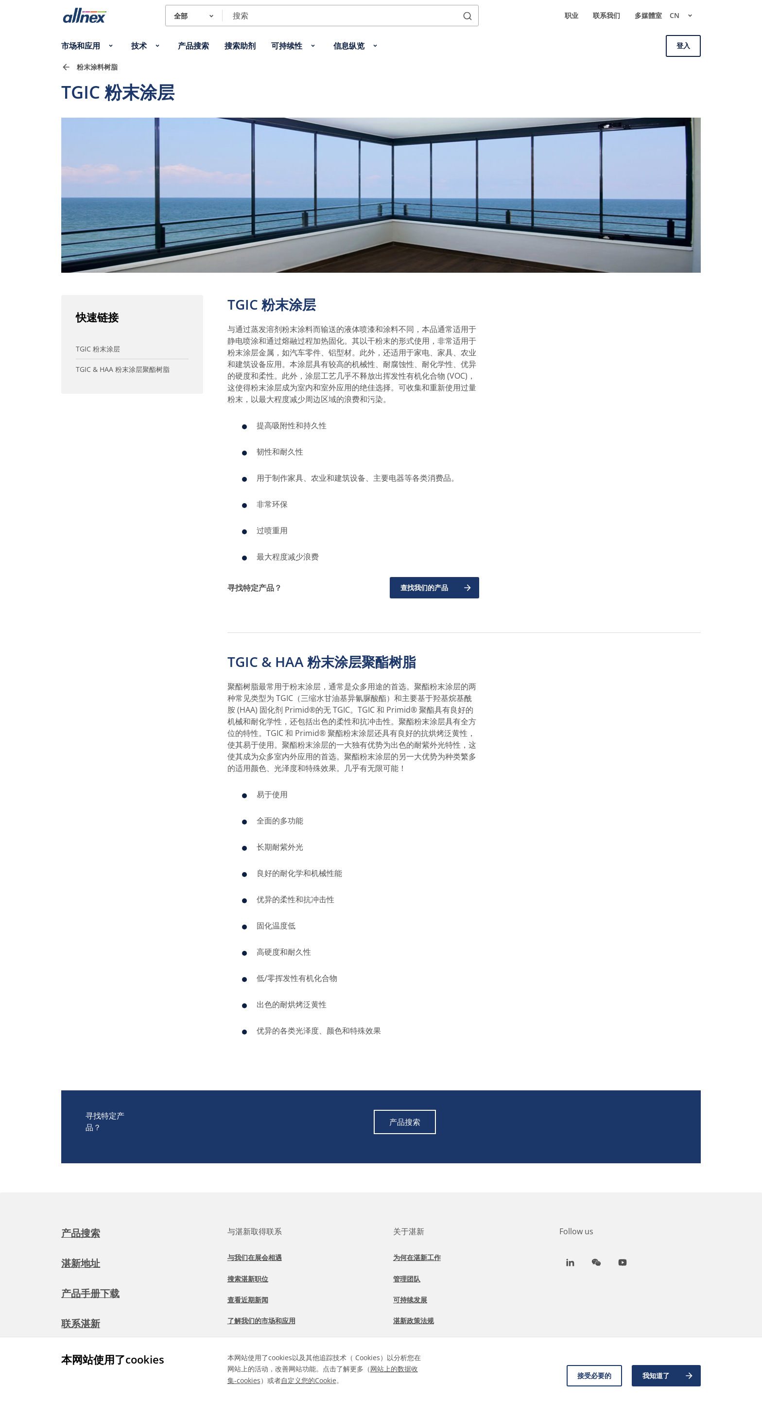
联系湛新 (80, 1323)
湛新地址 (80, 1263)
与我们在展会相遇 (254, 1257)
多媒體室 (648, 15)
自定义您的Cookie (308, 1380)
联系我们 (606, 15)
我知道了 (668, 1376)
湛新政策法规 (413, 1320)
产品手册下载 (90, 1293)
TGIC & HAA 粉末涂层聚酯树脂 (123, 369)
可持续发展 (410, 1299)
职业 (571, 15)
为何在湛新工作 (417, 1257)
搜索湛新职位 (247, 1278)
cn (685, 15)
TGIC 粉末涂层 (98, 348)
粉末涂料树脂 (97, 66)
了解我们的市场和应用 (261, 1320)
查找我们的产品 (436, 588)
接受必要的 (594, 1375)
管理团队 (406, 1278)
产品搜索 (404, 1122)
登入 (683, 45)
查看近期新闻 (247, 1299)
